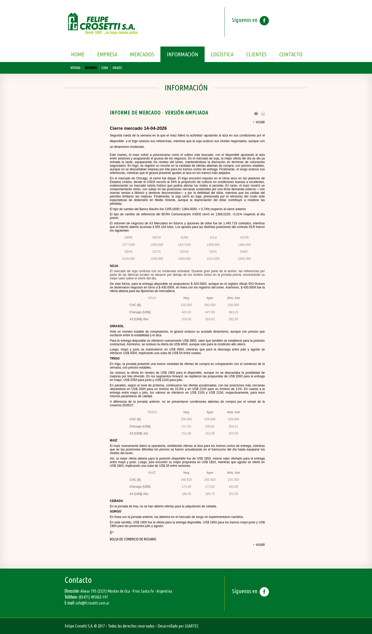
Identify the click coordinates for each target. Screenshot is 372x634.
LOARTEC (192, 626)
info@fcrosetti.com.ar (92, 603)
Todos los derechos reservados (131, 626)
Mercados (142, 54)
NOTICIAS (75, 68)
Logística (222, 54)
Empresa (107, 54)
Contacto (291, 54)
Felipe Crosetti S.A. (79, 626)
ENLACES (117, 68)
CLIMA (105, 68)
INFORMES (91, 68)
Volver (260, 122)
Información (182, 54)
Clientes (256, 54)
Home (77, 54)
